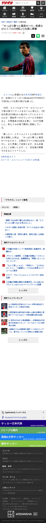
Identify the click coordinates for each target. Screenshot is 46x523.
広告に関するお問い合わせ (10, 504)
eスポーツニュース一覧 (13, 482)
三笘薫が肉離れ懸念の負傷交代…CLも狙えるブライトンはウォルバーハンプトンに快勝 (25, 283)
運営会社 (26, 498)
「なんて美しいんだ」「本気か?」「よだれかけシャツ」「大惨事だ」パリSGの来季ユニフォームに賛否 (25, 268)
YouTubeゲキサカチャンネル (11, 469)
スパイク (40, 453)
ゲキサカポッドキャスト (14, 472)
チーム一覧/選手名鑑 (8, 493)
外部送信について (32, 501)
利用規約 (5, 501)
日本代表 (27, 95)
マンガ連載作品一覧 (25, 479)
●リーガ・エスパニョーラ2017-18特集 (20, 160)
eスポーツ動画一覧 (27, 482)
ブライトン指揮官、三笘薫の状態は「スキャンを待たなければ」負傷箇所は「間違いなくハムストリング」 (25, 258)
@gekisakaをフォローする (13, 412)
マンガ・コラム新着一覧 (9, 479)
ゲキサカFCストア (8, 490)
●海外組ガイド (8, 157)
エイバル (7, 95)
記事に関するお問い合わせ (30, 504)
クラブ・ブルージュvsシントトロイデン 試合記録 (25, 276)
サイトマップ (36, 498)
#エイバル (5, 207)
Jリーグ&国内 (14, 453)
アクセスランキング (21, 490)
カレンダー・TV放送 (35, 490)
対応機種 (5, 498)
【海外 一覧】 (16, 33)
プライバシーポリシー (17, 501)
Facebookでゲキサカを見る (14, 417)
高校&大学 (23, 453)
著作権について (15, 498)
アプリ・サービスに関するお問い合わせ (14, 506)
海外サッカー (31, 453)
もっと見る (23, 290)
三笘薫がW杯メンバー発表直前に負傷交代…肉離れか (25, 250)
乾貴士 (5, 76)
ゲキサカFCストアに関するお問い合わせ (14, 509)
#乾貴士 (16, 207)
